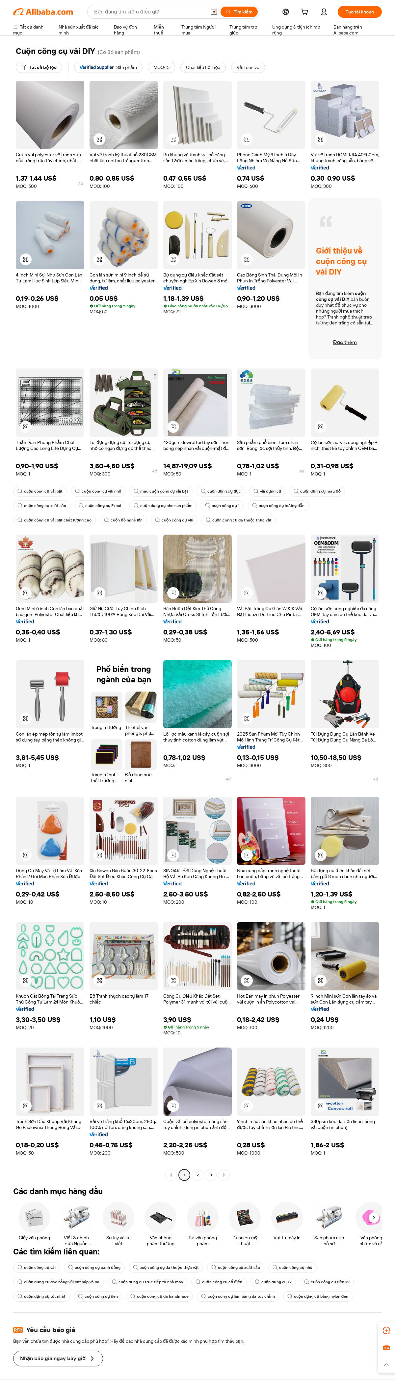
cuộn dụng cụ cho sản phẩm (163, 505)
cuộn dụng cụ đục (221, 491)
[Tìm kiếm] (239, 12)
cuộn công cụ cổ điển (219, 1282)
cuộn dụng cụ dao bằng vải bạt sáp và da (58, 1282)
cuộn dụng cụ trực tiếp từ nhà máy (147, 1282)
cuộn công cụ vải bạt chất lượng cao (54, 520)
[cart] (306, 12)
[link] (386, 1330)
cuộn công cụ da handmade (159, 1296)
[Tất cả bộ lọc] (39, 67)
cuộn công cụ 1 (222, 505)
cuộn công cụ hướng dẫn (278, 505)
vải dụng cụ (267, 491)
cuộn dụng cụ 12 (273, 1282)
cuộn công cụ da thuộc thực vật (239, 520)
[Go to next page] (224, 1175)
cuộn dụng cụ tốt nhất (41, 1296)
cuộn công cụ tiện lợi (327, 1282)
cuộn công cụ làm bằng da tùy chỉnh (238, 1296)
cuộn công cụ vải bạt (40, 491)
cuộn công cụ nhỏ (292, 1267)
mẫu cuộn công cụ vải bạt (161, 491)
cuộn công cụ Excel (100, 505)
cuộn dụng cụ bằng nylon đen (318, 1296)
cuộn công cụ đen (98, 1296)
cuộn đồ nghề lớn (123, 520)
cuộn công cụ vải (174, 520)
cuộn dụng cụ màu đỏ (317, 491)
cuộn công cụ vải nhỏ (98, 491)
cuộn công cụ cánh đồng (94, 1267)
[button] (214, 12)
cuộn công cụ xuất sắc (41, 505)
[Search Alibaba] (149, 11)
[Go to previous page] (171, 1175)
